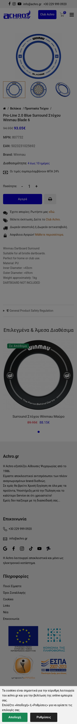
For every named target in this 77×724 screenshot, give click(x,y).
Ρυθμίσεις (44, 717)
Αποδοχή (14, 717)
